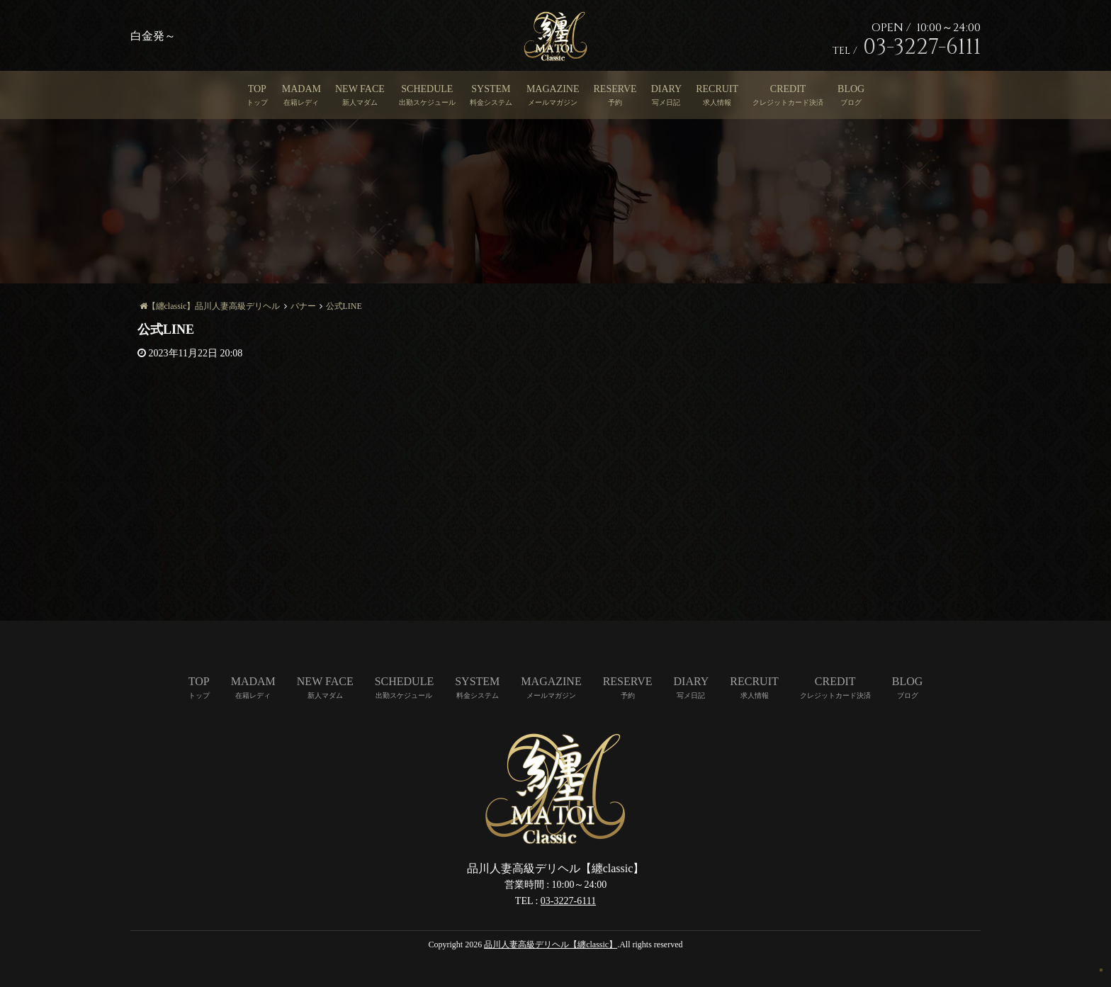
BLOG (851, 89)
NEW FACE (360, 89)
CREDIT (788, 89)
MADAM (301, 89)
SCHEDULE (427, 89)
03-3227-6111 (568, 901)
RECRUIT (717, 89)
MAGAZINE (553, 89)
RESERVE (615, 89)
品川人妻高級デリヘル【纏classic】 (550, 944)
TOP (257, 89)
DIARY (666, 89)
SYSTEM (490, 89)
